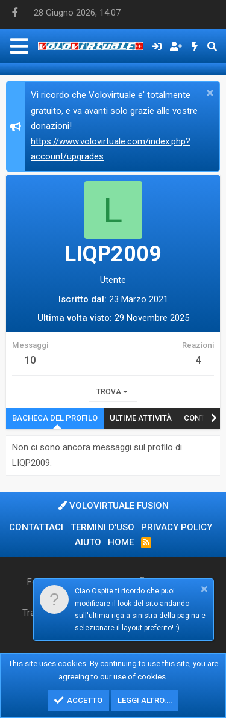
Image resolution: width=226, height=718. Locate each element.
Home (121, 542)
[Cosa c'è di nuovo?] (195, 46)
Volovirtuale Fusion (113, 505)
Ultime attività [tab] (141, 417)
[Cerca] (212, 46)
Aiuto (88, 542)
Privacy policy (176, 527)
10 (30, 360)
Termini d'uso (102, 527)
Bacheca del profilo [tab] (55, 417)
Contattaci (36, 527)
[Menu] (19, 46)
